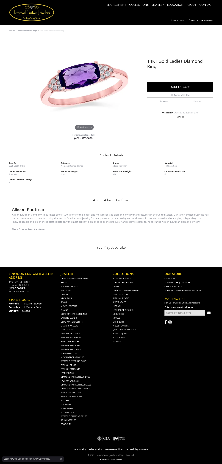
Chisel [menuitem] (116, 286)
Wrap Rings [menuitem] (67, 408)
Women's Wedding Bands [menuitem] (74, 361)
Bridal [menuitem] (64, 282)
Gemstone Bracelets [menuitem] (72, 321)
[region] (84, 84)
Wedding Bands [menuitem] (69, 286)
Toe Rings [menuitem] (66, 404)
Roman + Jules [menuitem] (120, 333)
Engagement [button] (116, 5)
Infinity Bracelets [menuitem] (70, 345)
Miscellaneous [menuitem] (69, 306)
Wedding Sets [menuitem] (68, 412)
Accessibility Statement (137, 449)
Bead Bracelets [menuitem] (69, 353)
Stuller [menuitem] (117, 341)
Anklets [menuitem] (65, 400)
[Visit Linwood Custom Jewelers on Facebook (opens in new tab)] (165, 322)
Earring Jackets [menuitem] (69, 317)
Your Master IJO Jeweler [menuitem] (177, 282)
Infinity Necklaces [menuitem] (71, 349)
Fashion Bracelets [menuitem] (70, 333)
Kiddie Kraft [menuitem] (119, 302)
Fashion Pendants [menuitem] (70, 369)
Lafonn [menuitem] (117, 306)
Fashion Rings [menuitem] (68, 365)
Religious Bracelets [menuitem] (71, 396)
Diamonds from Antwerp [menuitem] (126, 290)
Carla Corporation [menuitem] (123, 282)
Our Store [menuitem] (169, 278)
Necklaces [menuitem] (66, 298)
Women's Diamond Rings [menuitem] (74, 416)
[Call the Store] (17, 288)
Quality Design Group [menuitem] (124, 329)
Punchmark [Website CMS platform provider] (116, 459)
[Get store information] (19, 291)
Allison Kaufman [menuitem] (122, 278)
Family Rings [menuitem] (67, 372)
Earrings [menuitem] (65, 294)
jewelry (12, 31)
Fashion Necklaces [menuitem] (71, 337)
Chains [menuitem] (64, 310)
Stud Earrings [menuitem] (68, 420)
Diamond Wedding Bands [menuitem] (74, 278)
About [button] (191, 5)
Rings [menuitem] (64, 302)
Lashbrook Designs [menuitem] (123, 310)
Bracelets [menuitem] (66, 290)
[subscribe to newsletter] (209, 313)
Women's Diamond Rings (27, 31)
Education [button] (175, 5)
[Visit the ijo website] (119, 438)
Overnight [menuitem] (118, 321)
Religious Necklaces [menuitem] (72, 392)
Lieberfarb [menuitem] (118, 313)
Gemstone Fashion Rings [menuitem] (74, 313)
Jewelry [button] (158, 5)
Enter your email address (178, 307)
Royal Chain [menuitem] (119, 337)
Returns (197, 101)
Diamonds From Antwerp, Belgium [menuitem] (182, 290)
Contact (206, 5)
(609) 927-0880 (83, 138)
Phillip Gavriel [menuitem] (120, 325)
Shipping (164, 101)
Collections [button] (139, 5)
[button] (178, 20)
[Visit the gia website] (103, 438)
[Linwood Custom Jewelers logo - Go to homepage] (33, 12)
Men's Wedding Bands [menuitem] (72, 357)
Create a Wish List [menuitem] (173, 286)
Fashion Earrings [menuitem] (70, 380)
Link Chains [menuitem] (67, 329)
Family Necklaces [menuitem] (70, 341)
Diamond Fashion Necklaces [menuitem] (76, 384)
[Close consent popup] (61, 459)
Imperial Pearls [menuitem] (121, 298)
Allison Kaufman (120, 166)
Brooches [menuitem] (66, 424)
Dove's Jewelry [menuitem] (120, 294)
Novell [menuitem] (116, 317)
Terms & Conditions (114, 449)
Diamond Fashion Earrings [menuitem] (75, 376)
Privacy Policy (95, 449)
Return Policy (79, 449)
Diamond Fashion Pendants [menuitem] (76, 388)
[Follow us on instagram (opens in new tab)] (170, 322)
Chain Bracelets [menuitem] (69, 325)
